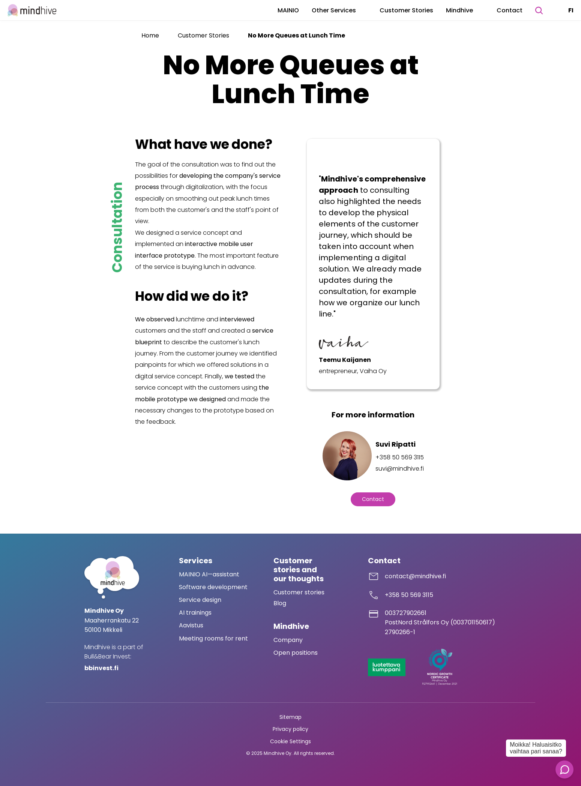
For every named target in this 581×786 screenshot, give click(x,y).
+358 (393, 595)
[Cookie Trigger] (290, 741)
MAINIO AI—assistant (209, 574)
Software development (213, 587)
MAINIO (288, 10)
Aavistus (191, 625)
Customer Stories (406, 10)
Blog (279, 603)
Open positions (295, 652)
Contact (509, 10)
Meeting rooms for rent (213, 638)
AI (182, 612)
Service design (200, 600)
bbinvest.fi (101, 668)
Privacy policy (290, 729)
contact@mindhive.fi (415, 576)
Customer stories (298, 592)
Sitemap (290, 717)
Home (150, 35)
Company (288, 640)
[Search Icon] (538, 10)
